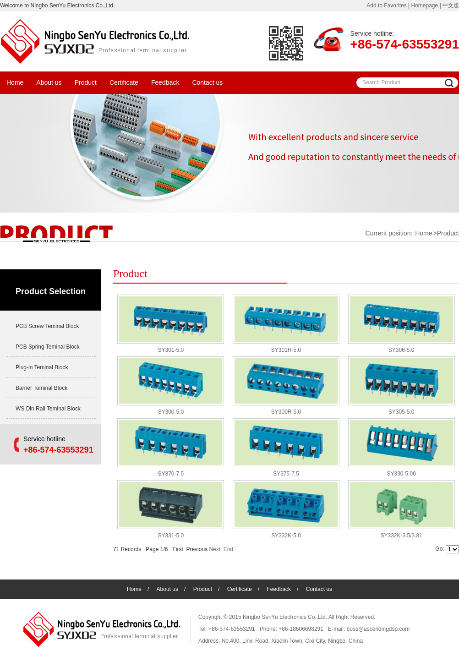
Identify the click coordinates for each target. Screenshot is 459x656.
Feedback (165, 82)
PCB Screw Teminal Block (47, 326)
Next (214, 549)
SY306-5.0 (401, 350)
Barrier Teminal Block (41, 388)
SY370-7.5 (171, 473)
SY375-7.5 (286, 473)
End (228, 549)
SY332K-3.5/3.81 (401, 535)
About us (48, 82)
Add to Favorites (386, 5)
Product (86, 82)
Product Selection (51, 291)
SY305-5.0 (401, 412)
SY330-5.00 (401, 473)
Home (14, 82)
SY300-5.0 (171, 412)
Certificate (123, 82)
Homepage (424, 5)
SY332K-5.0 (286, 535)
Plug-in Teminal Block (42, 367)
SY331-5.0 (171, 535)
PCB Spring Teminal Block (48, 347)
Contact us (207, 82)
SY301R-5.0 (286, 350)
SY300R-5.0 (286, 412)
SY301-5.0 (171, 350)
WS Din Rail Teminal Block (48, 408)
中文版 (451, 5)
